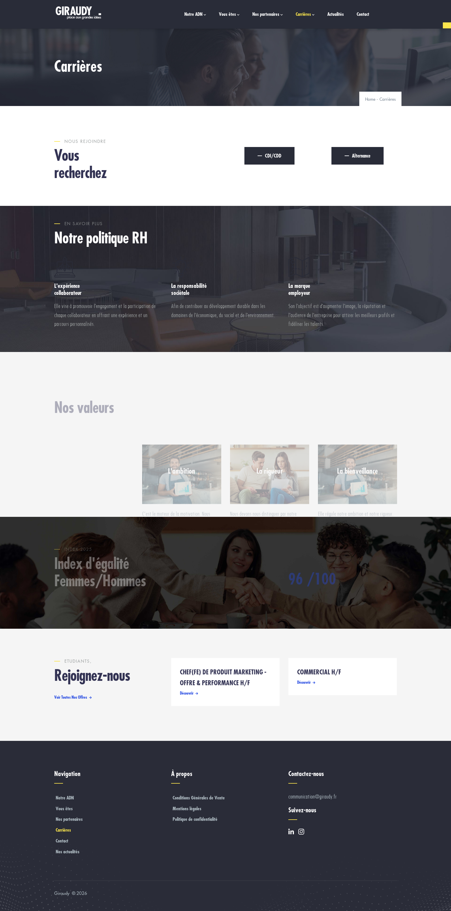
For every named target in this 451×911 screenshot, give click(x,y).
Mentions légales (187, 808)
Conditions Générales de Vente (199, 798)
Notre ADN (195, 14)
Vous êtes (229, 14)
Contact (363, 14)
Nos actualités (67, 851)
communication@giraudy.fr (312, 796)
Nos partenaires (267, 14)
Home (370, 99)
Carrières (305, 14)
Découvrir (186, 693)
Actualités (335, 14)
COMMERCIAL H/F (319, 672)
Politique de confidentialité (195, 819)
